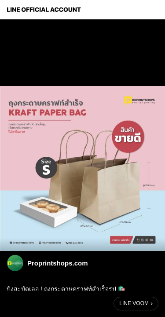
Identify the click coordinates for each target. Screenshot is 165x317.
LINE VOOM (134, 303)
